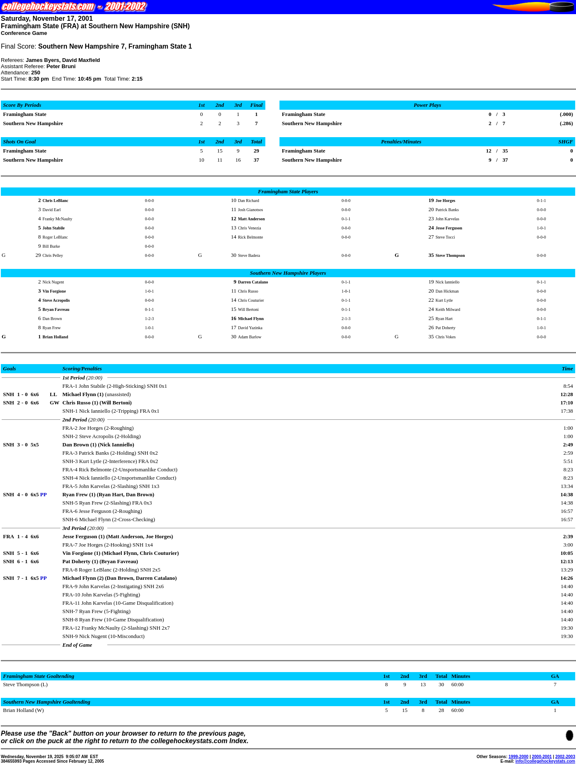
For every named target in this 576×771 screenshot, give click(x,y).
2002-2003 (565, 756)
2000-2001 (542, 756)
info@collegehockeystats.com (545, 761)
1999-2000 (519, 756)
